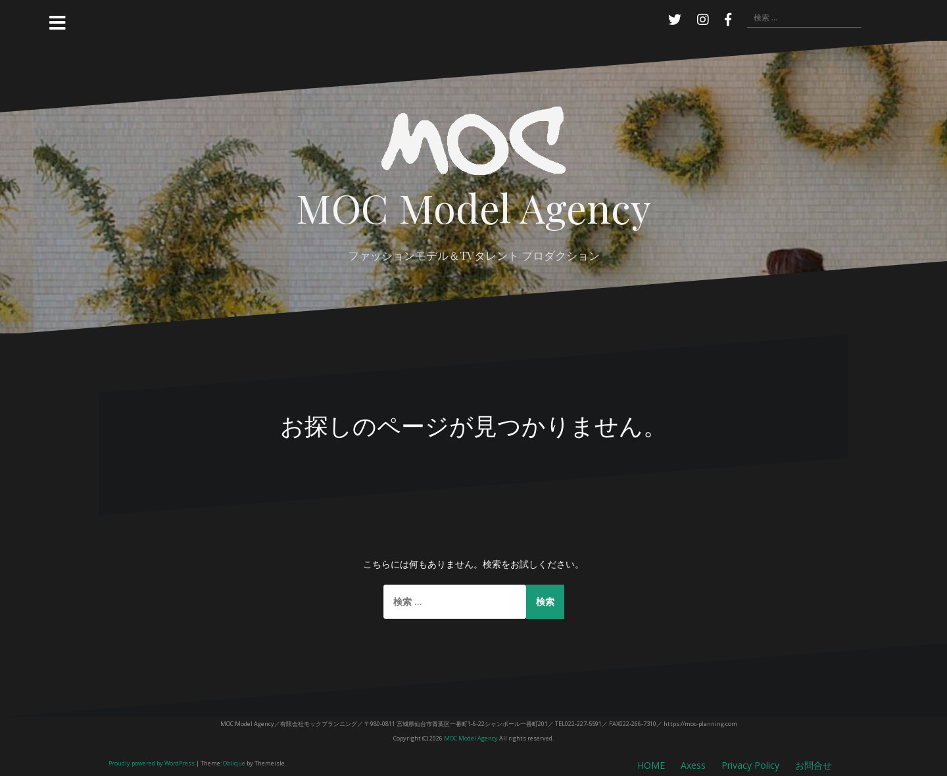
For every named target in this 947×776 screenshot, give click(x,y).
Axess (693, 765)
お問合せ (813, 765)
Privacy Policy (750, 765)
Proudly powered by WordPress (152, 763)
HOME (651, 765)
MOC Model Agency (473, 206)
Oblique (234, 763)
